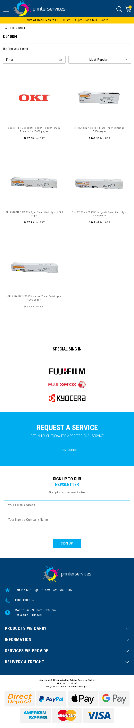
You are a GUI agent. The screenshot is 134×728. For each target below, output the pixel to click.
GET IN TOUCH (67, 450)
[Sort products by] (100, 60)
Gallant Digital (80, 687)
